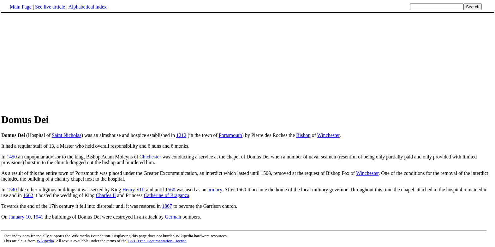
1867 (167, 206)
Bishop (303, 135)
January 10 (20, 216)
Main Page (21, 6)
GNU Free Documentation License (157, 240)
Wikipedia (45, 240)
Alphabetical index (87, 6)
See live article (50, 6)
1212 (181, 135)
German (173, 216)
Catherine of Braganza (166, 195)
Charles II (106, 195)
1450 (12, 156)
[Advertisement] (54, 63)
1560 (170, 189)
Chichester (150, 156)
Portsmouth (230, 135)
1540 (12, 189)
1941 (38, 216)
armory (215, 189)
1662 (28, 195)
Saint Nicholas (66, 135)
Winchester (328, 135)
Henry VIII (133, 189)
